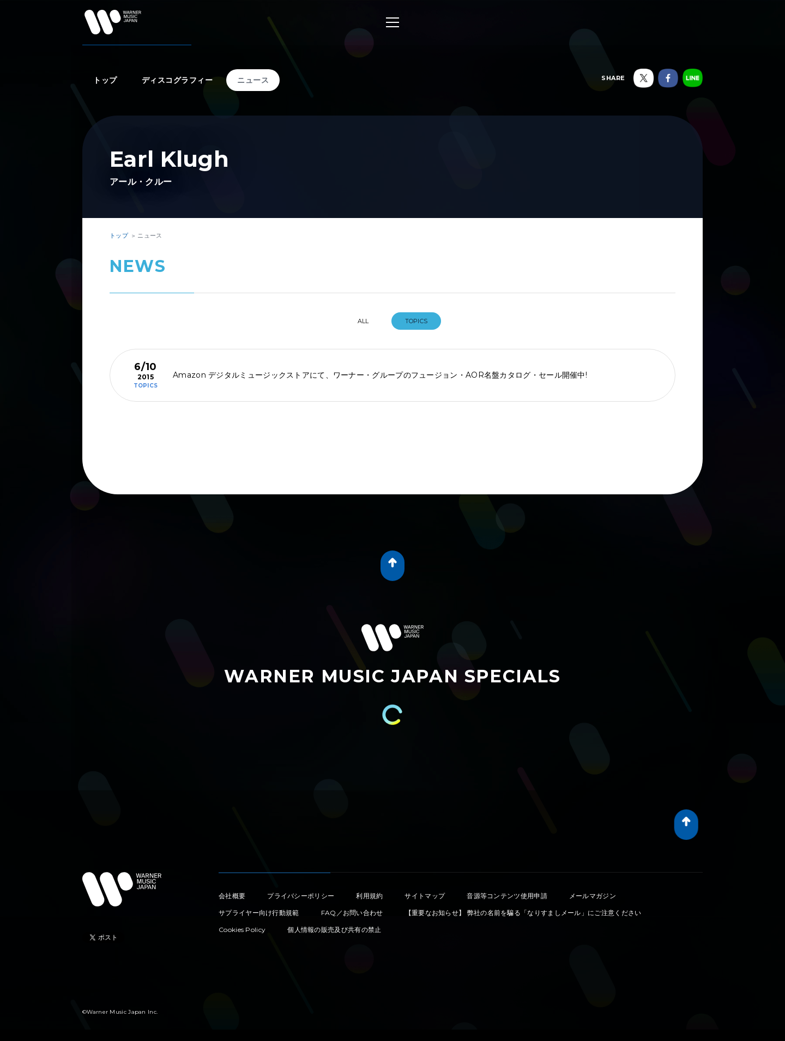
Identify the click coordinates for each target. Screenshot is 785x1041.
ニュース (253, 80)
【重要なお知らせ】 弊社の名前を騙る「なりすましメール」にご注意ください (523, 913)
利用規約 (369, 896)
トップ (105, 80)
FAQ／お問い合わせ (352, 913)
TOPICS (416, 321)
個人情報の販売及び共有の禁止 (334, 929)
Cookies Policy (242, 929)
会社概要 (232, 896)
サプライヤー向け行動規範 (259, 913)
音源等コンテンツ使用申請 (507, 896)
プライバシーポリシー (300, 896)
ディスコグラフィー (177, 80)
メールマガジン (592, 896)
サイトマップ (424, 896)
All (363, 321)
